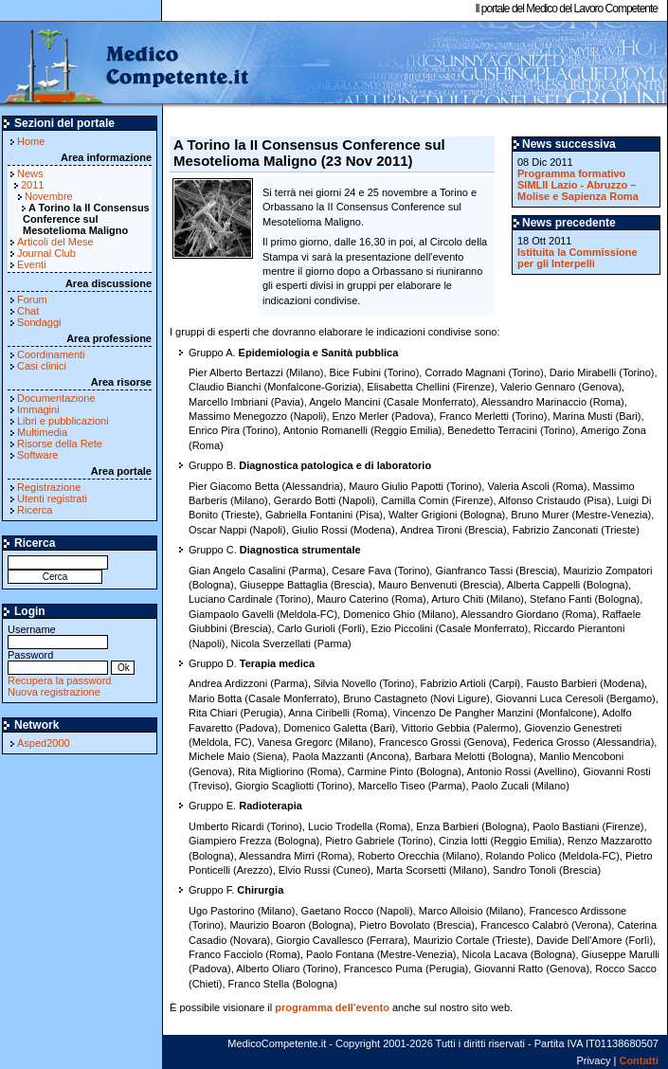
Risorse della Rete (59, 443)
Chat (28, 311)
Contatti (639, 1060)
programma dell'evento (332, 1007)
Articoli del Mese (55, 241)
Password (58, 661)
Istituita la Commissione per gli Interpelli (577, 257)
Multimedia (42, 432)
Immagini (38, 409)
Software (37, 455)
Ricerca (34, 510)
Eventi (31, 264)
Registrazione (49, 487)
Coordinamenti (51, 354)
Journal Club (46, 253)
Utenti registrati (52, 498)
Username (58, 635)
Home (31, 141)
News (30, 173)
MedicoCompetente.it (125, 64)
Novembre (49, 196)
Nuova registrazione (54, 692)
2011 (32, 184)
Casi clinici (41, 365)
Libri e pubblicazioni (63, 420)
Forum (32, 299)
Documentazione (56, 398)
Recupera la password (59, 680)
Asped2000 (43, 743)
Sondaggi (39, 322)
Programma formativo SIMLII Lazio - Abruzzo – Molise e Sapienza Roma (578, 185)
